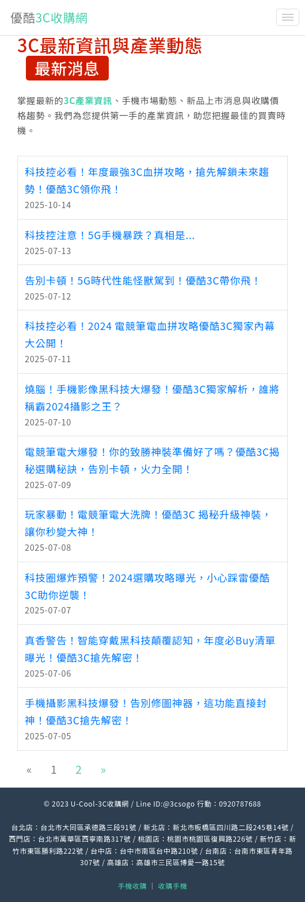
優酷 (49, 17)
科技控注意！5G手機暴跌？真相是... (110, 235)
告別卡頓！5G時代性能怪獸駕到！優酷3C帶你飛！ (143, 280)
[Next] (104, 769)
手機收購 (132, 886)
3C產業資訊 (87, 100)
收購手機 (173, 886)
